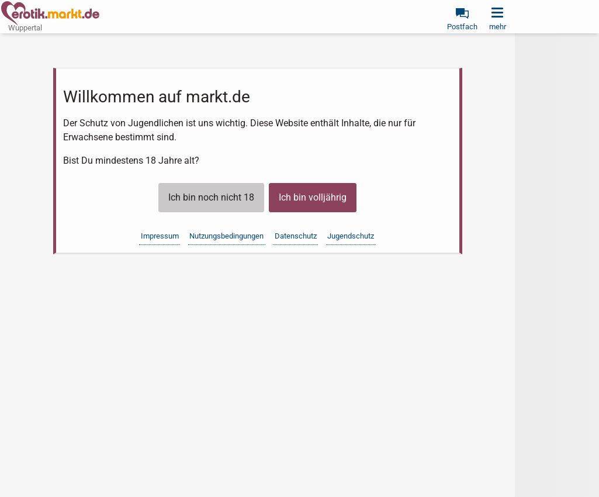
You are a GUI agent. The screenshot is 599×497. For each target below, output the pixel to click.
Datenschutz (296, 236)
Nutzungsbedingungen (226, 236)
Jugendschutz (350, 236)
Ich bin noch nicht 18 (211, 197)
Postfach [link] (462, 26)
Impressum (160, 236)
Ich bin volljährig (313, 197)
